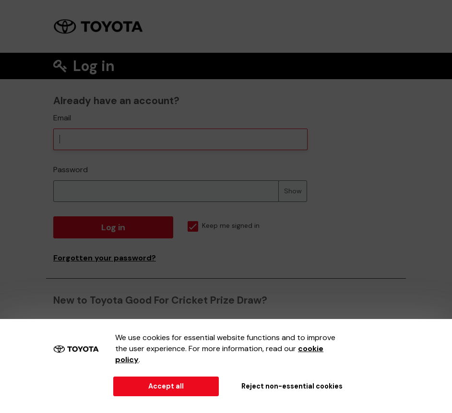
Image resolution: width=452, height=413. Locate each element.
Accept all (166, 386)
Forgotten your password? (104, 258)
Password (70, 170)
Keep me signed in (224, 225)
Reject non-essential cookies (292, 386)
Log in (113, 227)
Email (62, 118)
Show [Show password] (293, 191)
